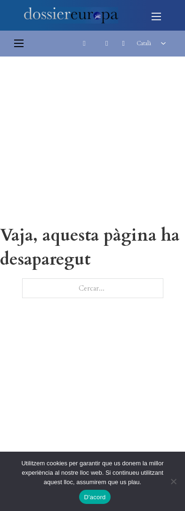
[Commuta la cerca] (84, 43)
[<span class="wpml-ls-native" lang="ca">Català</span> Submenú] (163, 43)
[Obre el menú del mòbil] (156, 16)
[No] (173, 481)
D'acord (94, 497)
